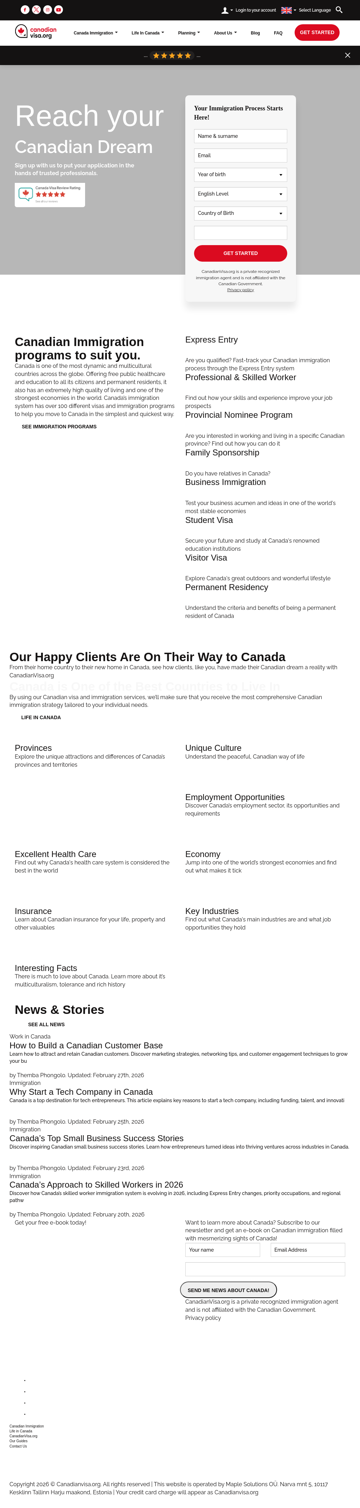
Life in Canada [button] (20, 1431)
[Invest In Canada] (265, 496)
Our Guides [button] (18, 1441)
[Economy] (265, 860)
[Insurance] (95, 917)
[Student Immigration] (265, 534)
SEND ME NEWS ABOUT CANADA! (228, 1290)
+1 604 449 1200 (27, 1456)
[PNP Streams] (265, 429)
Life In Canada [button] (148, 33)
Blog (255, 33)
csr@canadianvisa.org (34, 1465)
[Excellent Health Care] (95, 860)
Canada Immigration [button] (96, 33)
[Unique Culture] (265, 750)
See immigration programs (59, 426)
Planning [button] (189, 33)
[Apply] (265, 601)
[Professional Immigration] (265, 391)
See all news (46, 1024)
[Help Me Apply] (265, 354)
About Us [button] (225, 33)
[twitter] (36, 9)
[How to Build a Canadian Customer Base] (180, 1056)
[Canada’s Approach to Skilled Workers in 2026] (180, 1195)
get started (317, 32)
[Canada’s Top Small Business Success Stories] (180, 1149)
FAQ (278, 33)
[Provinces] (95, 754)
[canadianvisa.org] (35, 31)
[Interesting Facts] (95, 974)
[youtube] (58, 9)
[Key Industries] (265, 917)
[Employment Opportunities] (265, 803)
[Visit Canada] (265, 568)
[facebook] (25, 9)
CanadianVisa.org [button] (23, 1436)
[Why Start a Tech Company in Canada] (180, 1102)
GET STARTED (241, 253)
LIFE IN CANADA (41, 717)
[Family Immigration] (265, 463)
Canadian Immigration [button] (26, 1426)
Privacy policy (240, 289)
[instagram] (47, 9)
